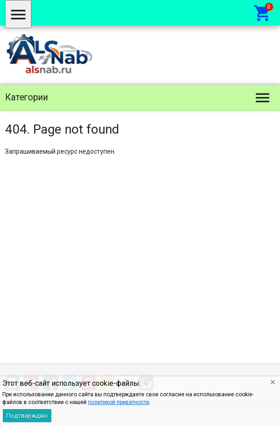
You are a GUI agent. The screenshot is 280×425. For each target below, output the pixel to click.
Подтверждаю (27, 415)
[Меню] (18, 14)
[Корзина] (262, 13)
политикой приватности (118, 402)
